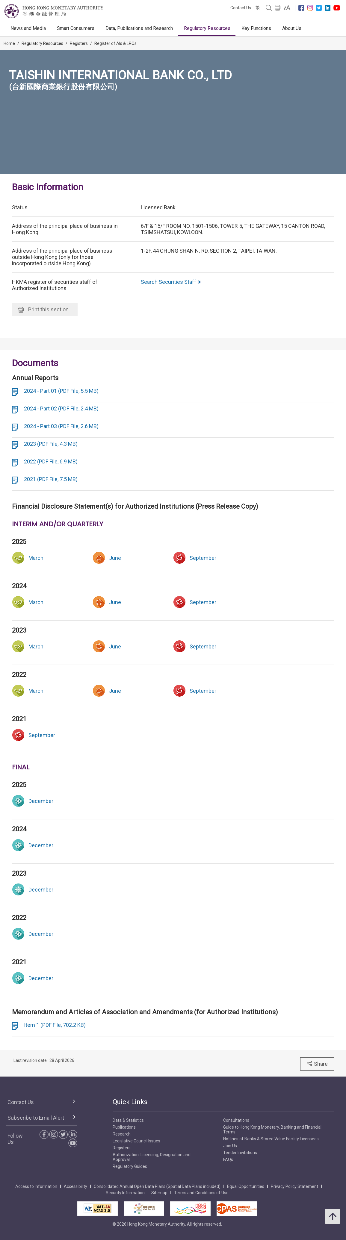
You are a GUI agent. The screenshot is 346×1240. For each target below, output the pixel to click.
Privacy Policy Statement (294, 1186)
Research (122, 1134)
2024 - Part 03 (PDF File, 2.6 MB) (61, 426)
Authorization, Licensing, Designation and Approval (152, 1157)
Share (317, 1063)
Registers (79, 43)
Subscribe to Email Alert (35, 1118)
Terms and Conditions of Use (201, 1192)
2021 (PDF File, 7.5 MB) (51, 479)
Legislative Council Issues (136, 1141)
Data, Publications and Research (139, 28)
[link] (287, 8)
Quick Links (130, 1102)
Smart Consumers (75, 28)
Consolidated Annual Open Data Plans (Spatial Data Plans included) (157, 1186)
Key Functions (256, 28)
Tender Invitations (240, 1152)
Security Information (125, 1192)
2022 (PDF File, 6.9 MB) (51, 461)
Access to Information (36, 1186)
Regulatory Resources (207, 28)
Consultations (236, 1120)
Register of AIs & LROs (115, 43)
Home (9, 43)
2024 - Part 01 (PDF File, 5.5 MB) (61, 391)
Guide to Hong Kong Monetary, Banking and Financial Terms (272, 1129)
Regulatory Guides (130, 1166)
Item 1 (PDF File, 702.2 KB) (55, 1025)
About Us (291, 28)
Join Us (230, 1145)
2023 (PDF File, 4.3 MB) (51, 444)
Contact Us (240, 7)
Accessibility (75, 1186)
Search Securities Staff (171, 282)
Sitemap (159, 1192)
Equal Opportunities (245, 1186)
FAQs (228, 1159)
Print (43, 309)
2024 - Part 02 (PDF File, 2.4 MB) (61, 408)
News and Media (28, 28)
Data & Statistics (128, 1120)
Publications (124, 1127)
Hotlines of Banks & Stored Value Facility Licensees (271, 1138)
